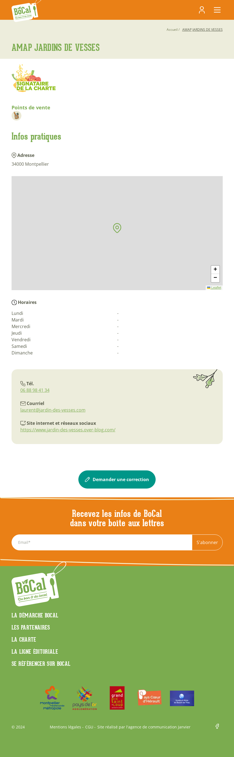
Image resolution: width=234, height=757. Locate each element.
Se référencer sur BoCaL (41, 663)
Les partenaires (31, 627)
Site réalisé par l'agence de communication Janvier (144, 727)
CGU (89, 727)
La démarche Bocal (35, 615)
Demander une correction (117, 479)
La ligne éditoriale (35, 651)
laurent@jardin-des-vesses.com (53, 410)
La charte (24, 639)
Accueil (172, 29)
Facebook (219, 727)
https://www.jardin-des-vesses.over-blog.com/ (67, 430)
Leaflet (214, 288)
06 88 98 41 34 (34, 390)
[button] (117, 228)
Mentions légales (65, 727)
